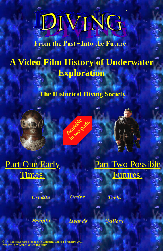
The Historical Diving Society (83, 94)
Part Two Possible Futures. (127, 169)
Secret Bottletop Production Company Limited (37, 241)
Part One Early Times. (32, 169)
